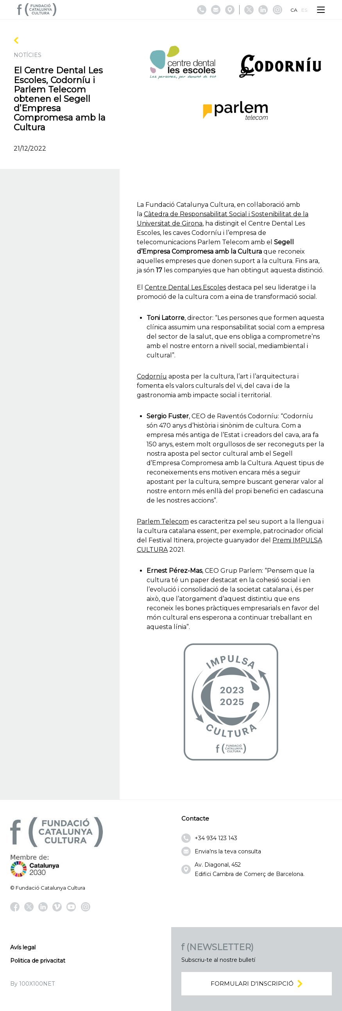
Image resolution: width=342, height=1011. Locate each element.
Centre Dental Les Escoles (185, 287)
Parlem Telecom (163, 521)
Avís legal (23, 947)
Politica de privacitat (37, 960)
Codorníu (152, 376)
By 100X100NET (32, 983)
